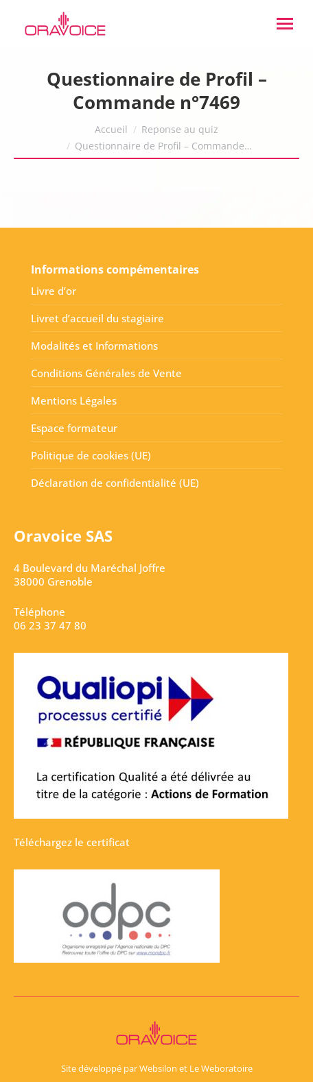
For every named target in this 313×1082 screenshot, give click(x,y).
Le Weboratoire (221, 1068)
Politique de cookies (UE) (91, 455)
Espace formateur (74, 428)
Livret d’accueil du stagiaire (97, 318)
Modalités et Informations (94, 345)
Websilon (158, 1068)
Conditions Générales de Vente (106, 373)
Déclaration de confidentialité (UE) (115, 483)
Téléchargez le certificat (72, 842)
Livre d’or (53, 291)
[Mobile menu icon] (284, 24)
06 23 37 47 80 (50, 625)
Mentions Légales (74, 400)
